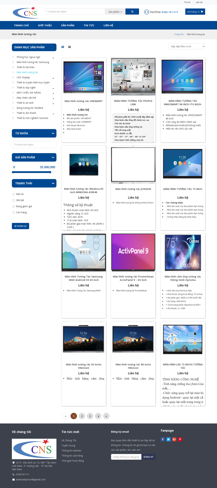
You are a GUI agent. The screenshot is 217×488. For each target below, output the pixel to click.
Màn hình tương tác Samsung (32, 62)
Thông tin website (71, 450)
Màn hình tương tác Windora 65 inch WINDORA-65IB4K (83, 190)
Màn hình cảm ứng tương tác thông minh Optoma (183, 278)
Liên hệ (199, 2)
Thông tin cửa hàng (72, 455)
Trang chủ (21, 25)
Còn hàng (21, 212)
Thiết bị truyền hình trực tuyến (32, 82)
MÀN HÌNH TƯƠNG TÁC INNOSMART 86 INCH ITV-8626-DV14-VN (183, 104)
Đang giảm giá (24, 206)
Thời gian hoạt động (73, 460)
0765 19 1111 (170, 12)
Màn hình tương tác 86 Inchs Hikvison (133, 366)
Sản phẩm (67, 25)
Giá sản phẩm (25, 157)
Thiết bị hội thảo (25, 67)
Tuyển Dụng (68, 445)
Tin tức (187, 2)
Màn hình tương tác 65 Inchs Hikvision (83, 366)
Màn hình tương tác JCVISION (133, 189)
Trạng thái (23, 183)
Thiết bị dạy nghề (25, 87)
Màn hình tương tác (26, 72)
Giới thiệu (45, 25)
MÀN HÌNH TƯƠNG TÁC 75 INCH (182, 189)
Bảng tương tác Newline (29, 107)
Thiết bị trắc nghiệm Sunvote (31, 118)
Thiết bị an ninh (24, 102)
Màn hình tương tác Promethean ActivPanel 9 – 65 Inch (133, 278)
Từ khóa (21, 133)
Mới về (20, 194)
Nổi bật (20, 200)
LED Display (22, 77)
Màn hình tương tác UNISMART (84, 101)
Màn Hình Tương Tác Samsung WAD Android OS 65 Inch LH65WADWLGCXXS (84, 280)
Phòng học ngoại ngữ (27, 57)
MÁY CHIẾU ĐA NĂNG (28, 92)
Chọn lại (20, 226)
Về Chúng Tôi (69, 440)
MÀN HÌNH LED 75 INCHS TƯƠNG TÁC (183, 366)
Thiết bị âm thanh (25, 113)
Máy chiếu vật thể (25, 97)
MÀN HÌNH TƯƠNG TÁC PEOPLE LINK (133, 102)
